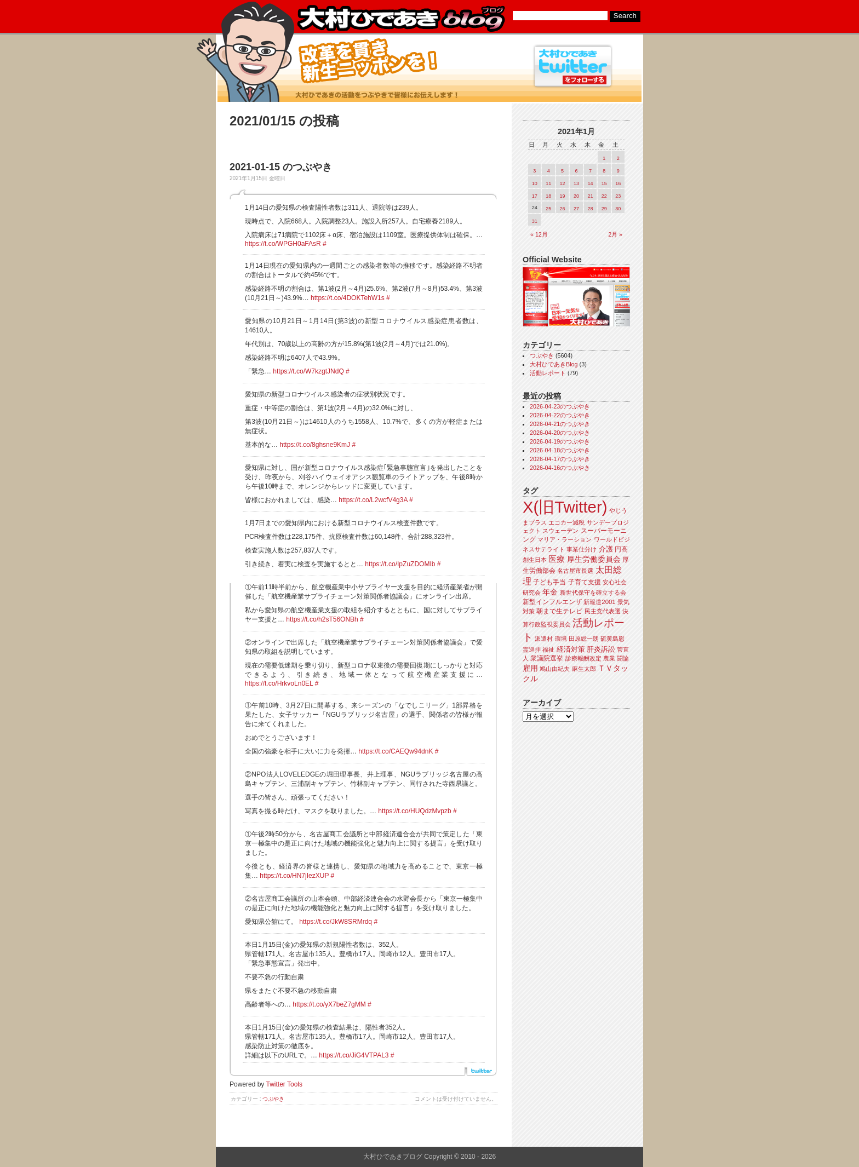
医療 (556, 559)
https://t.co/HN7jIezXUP (294, 875)
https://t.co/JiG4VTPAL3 (353, 1055)
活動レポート (548, 373)
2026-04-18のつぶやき (560, 450)
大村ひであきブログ (400, 18)
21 (590, 196)
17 (534, 196)
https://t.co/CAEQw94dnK (395, 751)
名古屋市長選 (575, 570)
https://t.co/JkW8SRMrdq (335, 921)
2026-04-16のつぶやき (560, 467)
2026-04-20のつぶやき (560, 432)
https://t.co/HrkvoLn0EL (279, 683)
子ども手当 (549, 582)
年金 (550, 592)
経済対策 (571, 649)
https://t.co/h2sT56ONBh (322, 619)
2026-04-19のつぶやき (560, 441)
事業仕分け (581, 549)
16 (618, 183)
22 (604, 196)
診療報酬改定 (583, 658)
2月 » (615, 234)
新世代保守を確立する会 (593, 592)
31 (534, 221)
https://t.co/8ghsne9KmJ (314, 445)
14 (590, 183)
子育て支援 (584, 582)
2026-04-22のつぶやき (560, 415)
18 (548, 196)
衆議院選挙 (546, 658)
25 (548, 208)
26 (562, 208)
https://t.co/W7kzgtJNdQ (308, 371)
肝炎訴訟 (601, 649)
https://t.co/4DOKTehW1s (348, 298)
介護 (606, 549)
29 (604, 208)
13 (576, 183)
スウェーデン (560, 530)
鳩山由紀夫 (555, 668)
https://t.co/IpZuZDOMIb (400, 564)
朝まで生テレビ (559, 611)
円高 (621, 549)
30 (618, 208)
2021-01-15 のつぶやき (281, 167)
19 (562, 196)
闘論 (623, 658)
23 (618, 196)
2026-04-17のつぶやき (560, 459)
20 (576, 196)
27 (576, 208)
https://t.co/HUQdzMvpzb (414, 811)
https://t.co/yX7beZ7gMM (329, 1004)
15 (604, 183)
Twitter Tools (284, 1084)
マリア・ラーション (564, 539)
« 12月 (539, 234)
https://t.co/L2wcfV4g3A (373, 500)
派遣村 (544, 638)
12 (562, 183)
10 (534, 183)
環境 (561, 638)
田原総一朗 (584, 638)
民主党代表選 (603, 611)
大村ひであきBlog (554, 364)
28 (590, 208)
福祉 (548, 649)
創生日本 (535, 559)
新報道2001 (599, 602)
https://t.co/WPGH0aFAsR (283, 244)
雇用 (530, 668)
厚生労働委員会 (594, 559)
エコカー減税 (566, 522)
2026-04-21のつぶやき (560, 424)
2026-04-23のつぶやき (560, 406)
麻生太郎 (584, 668)
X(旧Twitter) (565, 507)
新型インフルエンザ (552, 602)
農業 (609, 658)
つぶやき (273, 1099)
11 (548, 183)
